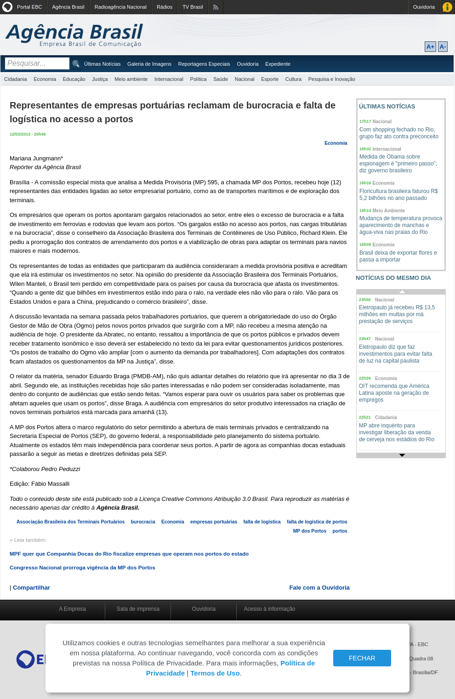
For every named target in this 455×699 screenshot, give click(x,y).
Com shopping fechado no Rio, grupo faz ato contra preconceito (398, 133)
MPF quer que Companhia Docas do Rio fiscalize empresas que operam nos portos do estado (129, 554)
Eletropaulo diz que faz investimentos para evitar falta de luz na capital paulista (395, 354)
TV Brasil (192, 7)
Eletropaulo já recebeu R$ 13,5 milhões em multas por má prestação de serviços (397, 314)
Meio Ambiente (389, 210)
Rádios (164, 7)
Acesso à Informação (447, 7)
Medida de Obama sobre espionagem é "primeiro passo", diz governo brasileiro (398, 163)
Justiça (100, 79)
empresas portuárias (213, 521)
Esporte (270, 79)
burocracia (143, 521)
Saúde (220, 79)
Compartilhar (31, 587)
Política (198, 79)
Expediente (277, 64)
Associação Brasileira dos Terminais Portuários (71, 521)
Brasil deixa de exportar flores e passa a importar (398, 256)
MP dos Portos (310, 531)
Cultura (293, 79)
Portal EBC (29, 7)
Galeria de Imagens (149, 64)
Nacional (245, 79)
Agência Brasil (68, 7)
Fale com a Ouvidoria (320, 587)
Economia (45, 79)
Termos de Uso (214, 673)
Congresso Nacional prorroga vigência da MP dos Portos (82, 567)
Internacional (168, 79)
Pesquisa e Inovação (331, 79)
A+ (430, 46)
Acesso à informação (269, 609)
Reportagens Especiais (204, 64)
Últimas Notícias (102, 64)
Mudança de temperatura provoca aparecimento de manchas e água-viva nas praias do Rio (400, 225)
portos (339, 531)
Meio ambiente (131, 79)
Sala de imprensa (138, 609)
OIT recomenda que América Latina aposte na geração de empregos (394, 393)
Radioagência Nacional (121, 7)
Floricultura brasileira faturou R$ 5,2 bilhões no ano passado (398, 194)
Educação (74, 79)
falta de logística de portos (317, 521)
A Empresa (72, 609)
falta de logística (261, 521)
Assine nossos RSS (216, 7)
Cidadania (15, 79)
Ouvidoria (424, 7)
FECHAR (362, 658)
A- (443, 46)
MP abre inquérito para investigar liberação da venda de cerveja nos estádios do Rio (396, 432)
